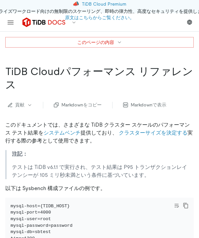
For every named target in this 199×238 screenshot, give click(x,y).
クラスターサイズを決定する (153, 133)
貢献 (20, 104)
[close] (186, 193)
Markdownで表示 (144, 104)
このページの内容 (99, 42)
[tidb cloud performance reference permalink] (21, 84)
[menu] (10, 22)
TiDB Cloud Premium (104, 4)
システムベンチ (62, 133)
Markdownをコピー (78, 104)
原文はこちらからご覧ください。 (99, 17)
